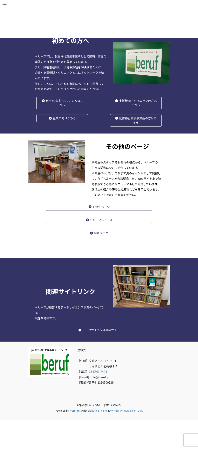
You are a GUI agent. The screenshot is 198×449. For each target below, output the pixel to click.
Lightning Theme (98, 410)
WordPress (75, 410)
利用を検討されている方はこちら (62, 103)
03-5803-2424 (98, 372)
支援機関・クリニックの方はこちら (136, 103)
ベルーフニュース (99, 220)
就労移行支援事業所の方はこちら (136, 120)
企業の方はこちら (62, 118)
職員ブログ (99, 233)
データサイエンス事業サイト (99, 330)
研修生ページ (99, 207)
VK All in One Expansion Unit (126, 410)
